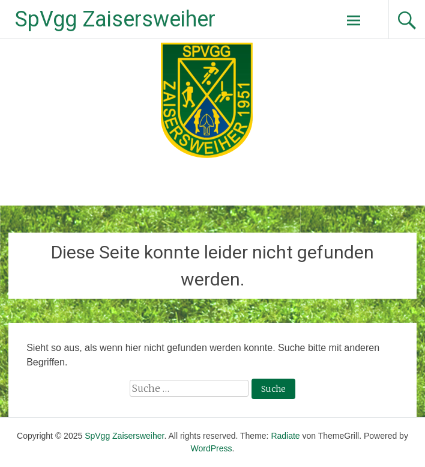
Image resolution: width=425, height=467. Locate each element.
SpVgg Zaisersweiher (115, 19)
